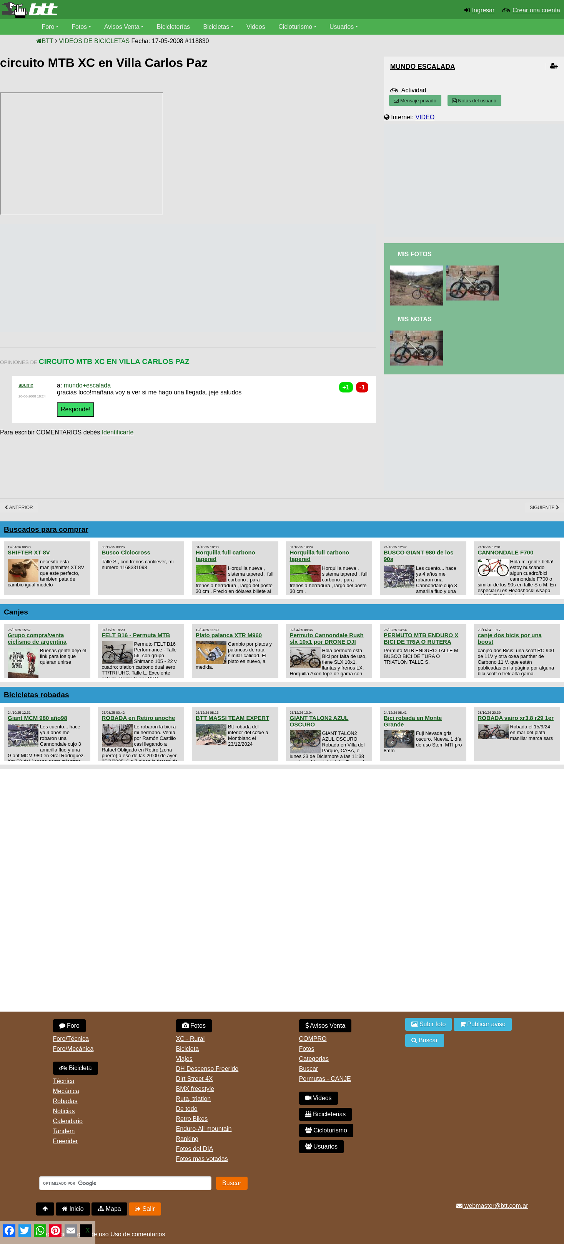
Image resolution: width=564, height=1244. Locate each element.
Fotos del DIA (194, 1148)
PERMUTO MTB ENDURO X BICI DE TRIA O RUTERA (421, 638)
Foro (48, 26)
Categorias (314, 1058)
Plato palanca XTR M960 (229, 635)
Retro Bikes (192, 1118)
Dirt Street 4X (194, 1078)
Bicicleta (75, 1068)
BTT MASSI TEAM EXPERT (232, 718)
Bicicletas (217, 26)
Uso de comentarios (137, 1234)
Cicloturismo (296, 26)
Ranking (187, 1138)
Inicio (73, 1209)
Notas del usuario (474, 101)
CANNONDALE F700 (506, 552)
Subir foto (428, 1024)
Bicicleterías (173, 26)
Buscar (308, 1068)
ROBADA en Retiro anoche (138, 718)
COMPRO (313, 1038)
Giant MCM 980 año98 (37, 718)
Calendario (68, 1121)
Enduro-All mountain (204, 1128)
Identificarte (118, 432)
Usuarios (342, 26)
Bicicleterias (325, 1114)
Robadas (65, 1101)
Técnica (64, 1081)
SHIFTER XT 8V (29, 552)
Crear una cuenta (536, 10)
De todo (187, 1108)
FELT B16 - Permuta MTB (136, 635)
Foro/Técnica (71, 1038)
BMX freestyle (195, 1088)
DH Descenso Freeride (207, 1068)
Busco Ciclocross (126, 552)
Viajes (184, 1058)
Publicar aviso (483, 1024)
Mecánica (66, 1091)
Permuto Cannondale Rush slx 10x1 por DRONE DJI (327, 638)
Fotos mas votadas (202, 1159)
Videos (256, 26)
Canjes (16, 612)
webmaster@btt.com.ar (492, 1205)
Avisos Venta (122, 26)
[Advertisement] (140, 278)
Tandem (64, 1131)
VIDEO (424, 117)
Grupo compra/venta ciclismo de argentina (37, 638)
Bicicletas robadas (36, 695)
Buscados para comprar (46, 529)
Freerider (65, 1141)
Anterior (19, 507)
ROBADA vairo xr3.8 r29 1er (516, 718)
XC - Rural (190, 1038)
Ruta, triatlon (193, 1098)
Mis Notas (415, 319)
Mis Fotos (415, 254)
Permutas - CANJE (325, 1078)
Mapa (109, 1209)
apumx (25, 385)
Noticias (64, 1111)
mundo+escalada (87, 385)
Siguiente (544, 507)
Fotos (79, 26)
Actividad (413, 90)
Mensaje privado (415, 101)
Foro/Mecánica (73, 1048)
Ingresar (483, 10)
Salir (145, 1209)
